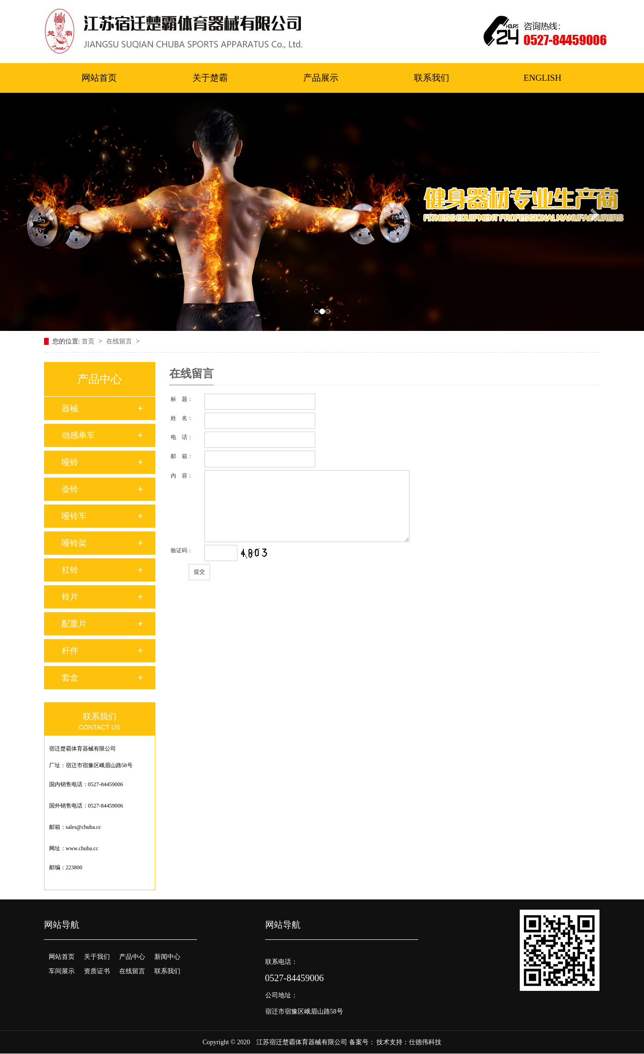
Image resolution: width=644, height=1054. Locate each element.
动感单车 (78, 435)
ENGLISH (542, 78)
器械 (70, 408)
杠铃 (70, 570)
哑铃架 (74, 543)
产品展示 (320, 78)
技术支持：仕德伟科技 (408, 1042)
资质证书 (97, 971)
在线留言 (120, 341)
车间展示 (62, 971)
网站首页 (99, 78)
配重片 (74, 623)
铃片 (70, 596)
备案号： (362, 1042)
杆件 (70, 650)
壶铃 (70, 489)
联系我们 (431, 78)
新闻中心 (167, 956)
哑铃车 (74, 516)
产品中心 (132, 956)
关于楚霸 (210, 78)
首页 (89, 341)
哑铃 (70, 462)
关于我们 (97, 956)
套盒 (70, 677)
